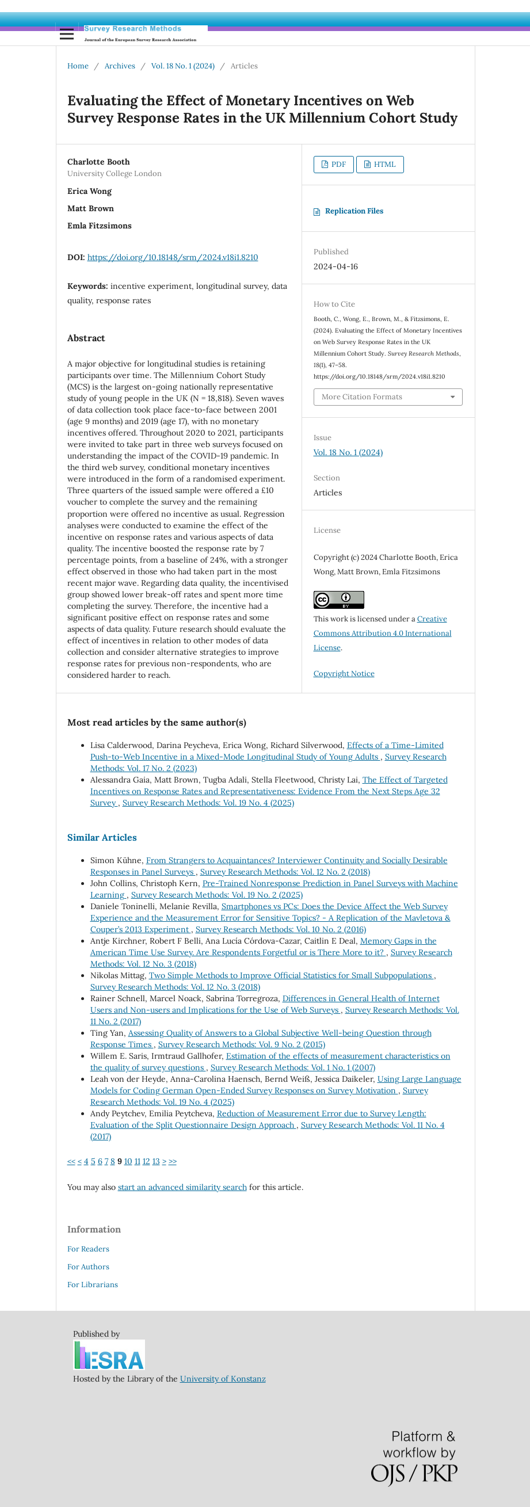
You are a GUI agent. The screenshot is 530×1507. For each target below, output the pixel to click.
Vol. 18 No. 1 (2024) (183, 66)
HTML (384, 164)
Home (78, 66)
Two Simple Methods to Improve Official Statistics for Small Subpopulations (291, 975)
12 (146, 1161)
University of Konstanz (223, 1379)
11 (137, 1161)
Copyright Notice (344, 673)
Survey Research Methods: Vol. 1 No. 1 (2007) (293, 1067)
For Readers (88, 1249)
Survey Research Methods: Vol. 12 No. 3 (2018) (175, 987)
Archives (120, 66)
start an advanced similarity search (182, 1187)
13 (156, 1161)
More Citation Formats (362, 397)
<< (71, 1161)
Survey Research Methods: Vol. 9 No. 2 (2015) (241, 1044)
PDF (338, 164)
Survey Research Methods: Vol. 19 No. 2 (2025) (217, 895)
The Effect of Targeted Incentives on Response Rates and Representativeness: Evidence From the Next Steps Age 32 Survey (269, 791)
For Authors (88, 1267)
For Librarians (92, 1284)
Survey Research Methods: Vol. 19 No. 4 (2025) (208, 803)
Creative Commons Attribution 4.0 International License (383, 633)
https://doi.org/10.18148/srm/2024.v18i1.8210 (172, 257)
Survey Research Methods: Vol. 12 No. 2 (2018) (285, 872)
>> (173, 1161)
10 (128, 1161)
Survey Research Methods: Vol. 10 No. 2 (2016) (281, 929)
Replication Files (354, 211)
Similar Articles (102, 837)
